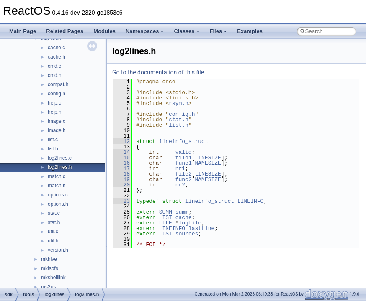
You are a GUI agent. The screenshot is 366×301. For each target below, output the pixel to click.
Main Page (22, 31)
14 (121, 152)
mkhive (49, 259)
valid (183, 152)
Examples (250, 31)
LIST (165, 217)
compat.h (58, 84)
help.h (55, 112)
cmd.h (55, 75)
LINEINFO (250, 201)
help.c (54, 103)
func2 (183, 179)
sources (186, 233)
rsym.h (178, 103)
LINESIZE (208, 157)
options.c (58, 195)
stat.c (54, 213)
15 (121, 157)
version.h (58, 250)
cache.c (56, 48)
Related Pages (64, 31)
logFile (189, 223)
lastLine (201, 228)
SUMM (165, 212)
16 (121, 163)
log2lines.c (60, 158)
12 (121, 141)
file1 (183, 157)
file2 (183, 174)
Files (218, 31)
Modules (104, 31)
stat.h (54, 222)
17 (121, 168)
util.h (53, 241)
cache (183, 217)
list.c (53, 140)
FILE (165, 223)
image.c (56, 121)
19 (121, 179)
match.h (57, 186)
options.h (58, 204)
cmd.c (54, 66)
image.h (57, 130)
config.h (56, 94)
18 (121, 174)
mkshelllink (53, 278)
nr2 (180, 185)
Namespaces (145, 31)
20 (121, 185)
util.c (53, 232)
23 (121, 201)
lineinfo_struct (183, 141)
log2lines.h (60, 167)
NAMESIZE (208, 163)
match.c (56, 176)
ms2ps (48, 287)
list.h (53, 149)
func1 (183, 163)
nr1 (180, 168)
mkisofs (49, 268)
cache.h (56, 57)
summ (181, 212)
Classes (186, 31)
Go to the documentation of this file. (159, 72)
